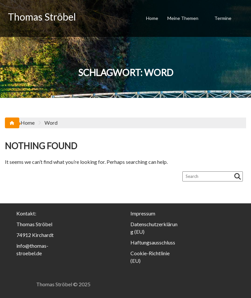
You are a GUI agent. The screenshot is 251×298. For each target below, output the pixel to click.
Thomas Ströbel (42, 17)
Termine (222, 18)
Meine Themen (182, 18)
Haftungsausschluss (152, 242)
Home (152, 18)
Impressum (142, 213)
